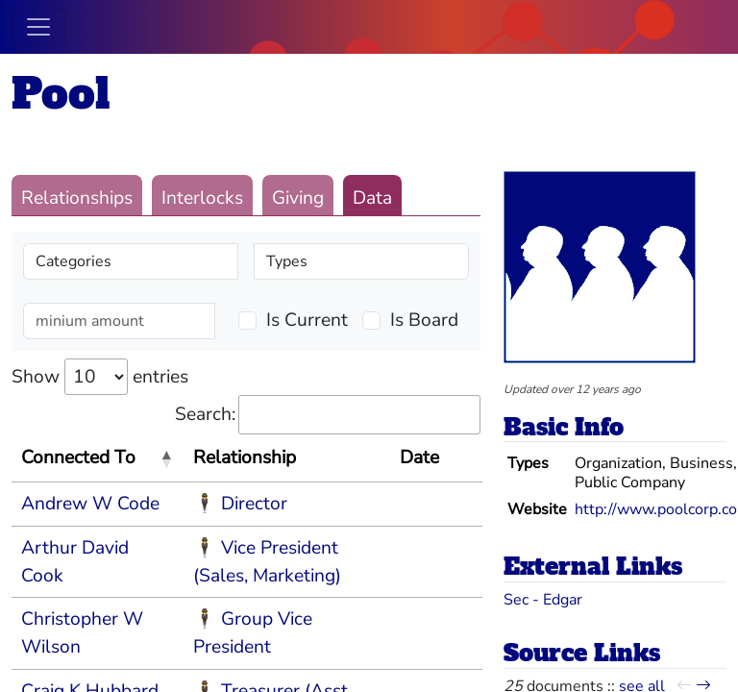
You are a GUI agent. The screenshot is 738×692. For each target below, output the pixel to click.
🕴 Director (240, 503)
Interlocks (202, 197)
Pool (61, 93)
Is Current (307, 320)
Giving (298, 197)
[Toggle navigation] (38, 27)
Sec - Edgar (543, 599)
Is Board (424, 320)
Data (372, 197)
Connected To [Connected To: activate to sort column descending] (78, 457)
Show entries (100, 376)
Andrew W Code (90, 503)
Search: (327, 414)
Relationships (77, 197)
